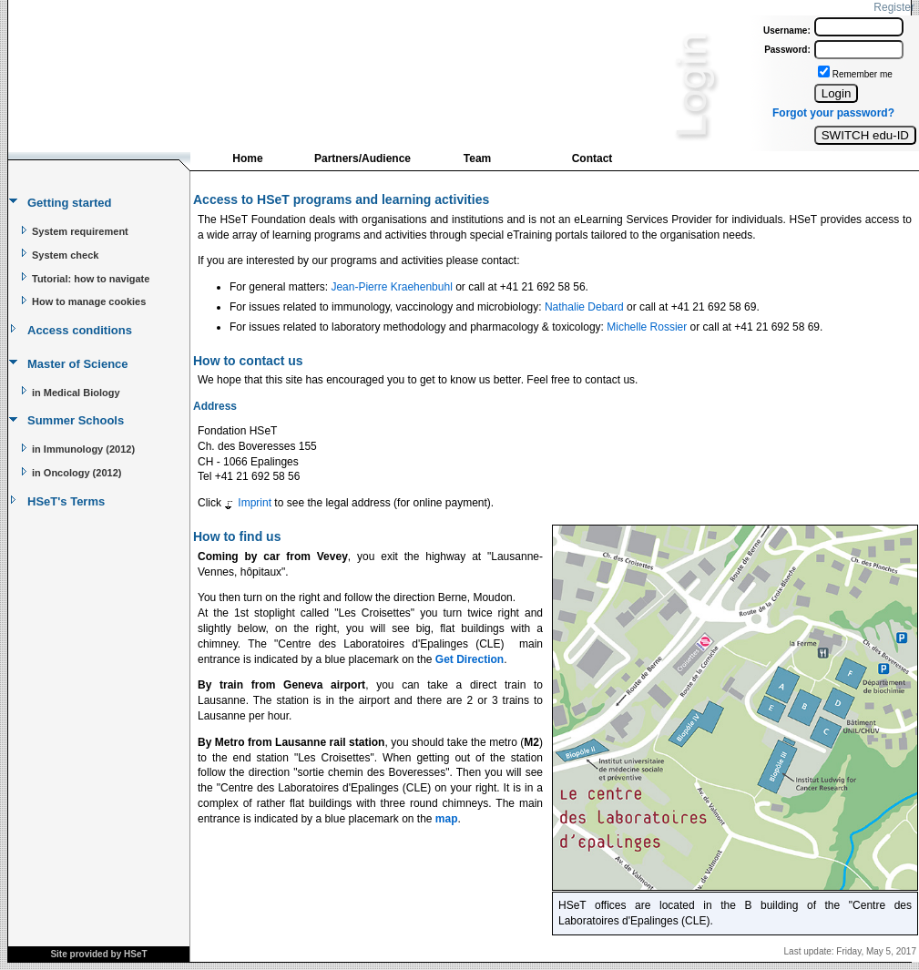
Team (477, 158)
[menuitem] (247, 160)
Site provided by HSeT (98, 954)
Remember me (862, 74)
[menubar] (419, 162)
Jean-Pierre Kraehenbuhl (391, 287)
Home (247, 158)
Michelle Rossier (647, 327)
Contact (592, 158)
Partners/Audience (362, 158)
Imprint (254, 502)
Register (893, 7)
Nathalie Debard (584, 307)
